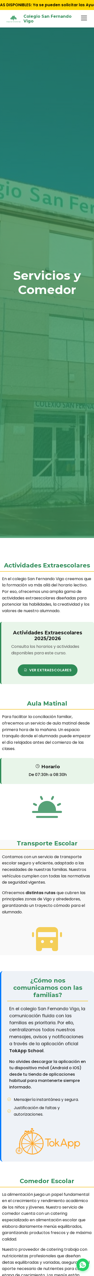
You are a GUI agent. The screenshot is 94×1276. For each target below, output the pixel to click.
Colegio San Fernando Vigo (39, 18)
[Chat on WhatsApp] (82, 1265)
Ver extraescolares (48, 670)
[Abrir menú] (84, 18)
